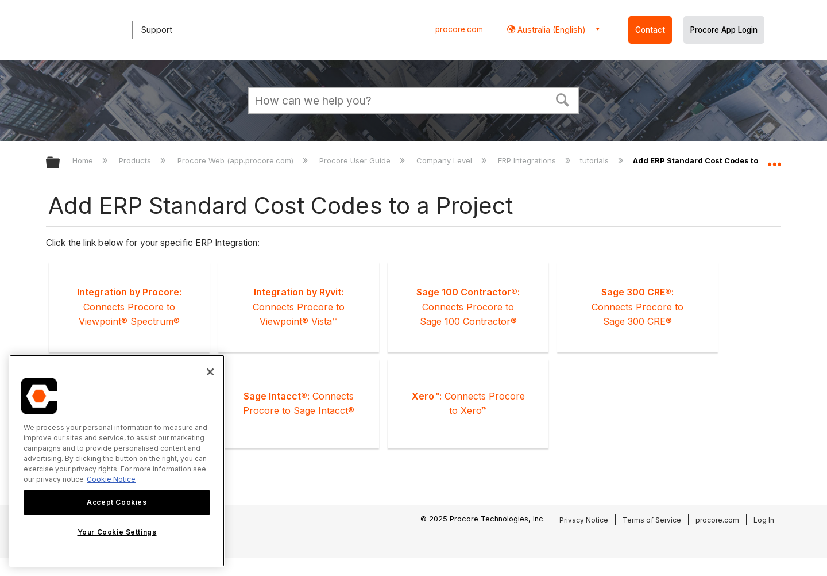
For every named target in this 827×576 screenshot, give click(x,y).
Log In (763, 520)
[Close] (210, 372)
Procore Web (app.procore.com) (236, 160)
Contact (650, 29)
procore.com (459, 29)
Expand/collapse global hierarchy (60, 163)
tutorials (595, 160)
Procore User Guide (356, 160)
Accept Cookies (116, 502)
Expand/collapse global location (774, 159)
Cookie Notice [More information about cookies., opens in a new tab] (111, 479)
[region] (117, 461)
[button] (563, 99)
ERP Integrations (528, 160)
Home (83, 160)
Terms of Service (652, 520)
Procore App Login (724, 29)
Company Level (445, 160)
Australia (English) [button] (550, 29)
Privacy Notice (583, 520)
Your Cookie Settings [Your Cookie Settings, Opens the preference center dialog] (117, 532)
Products (136, 160)
